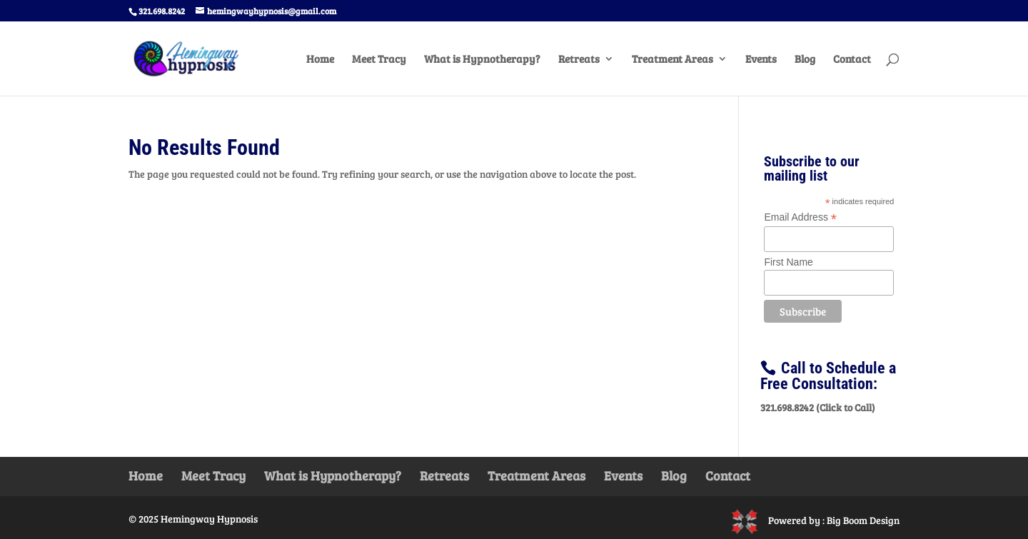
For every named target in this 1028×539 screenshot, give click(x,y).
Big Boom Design (863, 520)
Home (320, 60)
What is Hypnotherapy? (482, 60)
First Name (788, 262)
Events (761, 60)
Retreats (579, 60)
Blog (805, 60)
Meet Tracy (379, 60)
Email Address (800, 217)
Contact (852, 60)
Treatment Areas (672, 60)
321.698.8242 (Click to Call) (817, 407)
